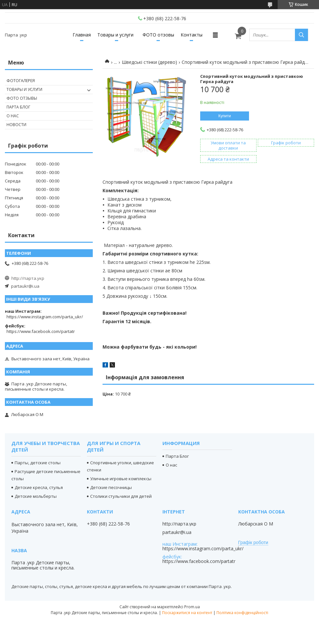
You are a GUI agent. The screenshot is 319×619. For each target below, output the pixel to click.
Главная (82, 35)
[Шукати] (301, 35)
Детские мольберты (36, 496)
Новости (16, 124)
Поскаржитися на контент (187, 612)
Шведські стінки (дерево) (149, 62)
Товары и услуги (115, 35)
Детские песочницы (111, 487)
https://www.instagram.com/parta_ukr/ (45, 316)
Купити (224, 116)
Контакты (191, 35)
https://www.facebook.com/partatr (41, 331)
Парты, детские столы (38, 463)
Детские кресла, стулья (39, 487)
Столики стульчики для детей (121, 496)
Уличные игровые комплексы (120, 479)
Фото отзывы (22, 98)
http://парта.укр (27, 278)
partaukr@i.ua (25, 286)
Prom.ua (192, 607)
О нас (13, 116)
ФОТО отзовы (158, 35)
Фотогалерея (21, 80)
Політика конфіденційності (242, 612)
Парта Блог (18, 107)
